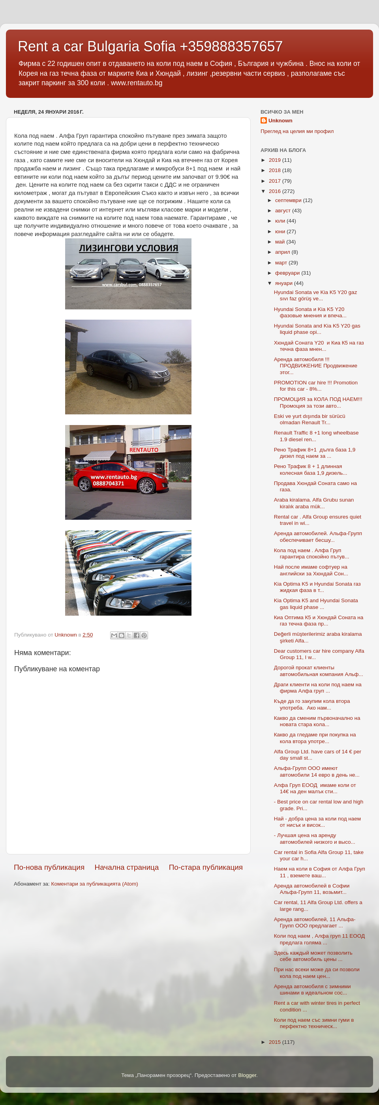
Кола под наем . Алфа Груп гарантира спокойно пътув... (311, 553)
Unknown (280, 121)
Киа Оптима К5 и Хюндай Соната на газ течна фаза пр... (319, 620)
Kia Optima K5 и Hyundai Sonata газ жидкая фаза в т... (317, 587)
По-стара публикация (206, 867)
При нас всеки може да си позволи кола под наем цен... (317, 972)
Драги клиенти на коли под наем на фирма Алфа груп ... (318, 688)
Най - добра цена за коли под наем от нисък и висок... (317, 822)
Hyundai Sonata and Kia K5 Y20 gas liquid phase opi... (317, 329)
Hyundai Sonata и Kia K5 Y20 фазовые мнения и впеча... (310, 312)
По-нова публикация (49, 867)
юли (281, 221)
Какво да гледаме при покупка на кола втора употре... (315, 738)
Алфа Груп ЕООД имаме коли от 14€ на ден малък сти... (315, 788)
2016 (275, 191)
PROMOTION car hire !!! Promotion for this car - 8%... (316, 386)
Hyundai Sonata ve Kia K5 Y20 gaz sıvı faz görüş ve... (315, 295)
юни (281, 231)
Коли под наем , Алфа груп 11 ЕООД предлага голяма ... (319, 939)
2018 (275, 170)
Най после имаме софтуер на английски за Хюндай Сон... (311, 570)
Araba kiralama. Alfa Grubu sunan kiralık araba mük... (314, 503)
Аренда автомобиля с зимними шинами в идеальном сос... (312, 989)
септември (289, 200)
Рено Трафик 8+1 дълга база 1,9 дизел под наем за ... (315, 453)
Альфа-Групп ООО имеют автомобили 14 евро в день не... (317, 771)
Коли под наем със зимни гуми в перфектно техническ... (314, 1023)
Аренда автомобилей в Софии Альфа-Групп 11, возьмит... (312, 889)
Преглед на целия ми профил (297, 131)
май (280, 242)
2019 (275, 160)
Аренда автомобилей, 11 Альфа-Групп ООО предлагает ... (315, 922)
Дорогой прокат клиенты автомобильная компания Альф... (318, 671)
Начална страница (127, 867)
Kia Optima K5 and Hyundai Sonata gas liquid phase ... (316, 603)
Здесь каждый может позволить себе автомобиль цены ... (313, 956)
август (283, 211)
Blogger (247, 1075)
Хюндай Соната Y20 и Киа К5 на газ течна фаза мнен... (319, 346)
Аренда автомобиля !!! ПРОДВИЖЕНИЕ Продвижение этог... (315, 365)
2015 (275, 1042)
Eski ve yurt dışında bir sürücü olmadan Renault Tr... (309, 419)
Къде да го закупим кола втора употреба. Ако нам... (312, 704)
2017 (275, 181)
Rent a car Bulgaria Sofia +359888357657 (150, 46)
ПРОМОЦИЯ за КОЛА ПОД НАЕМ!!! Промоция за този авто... (318, 402)
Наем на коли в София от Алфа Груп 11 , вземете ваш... (319, 872)
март (282, 263)
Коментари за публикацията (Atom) (94, 884)
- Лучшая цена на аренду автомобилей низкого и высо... (314, 838)
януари (284, 283)
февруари (288, 273)
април (283, 252)
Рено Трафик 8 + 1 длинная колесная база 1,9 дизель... (310, 469)
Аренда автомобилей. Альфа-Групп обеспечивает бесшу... (318, 536)
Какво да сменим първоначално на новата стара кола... (317, 721)
